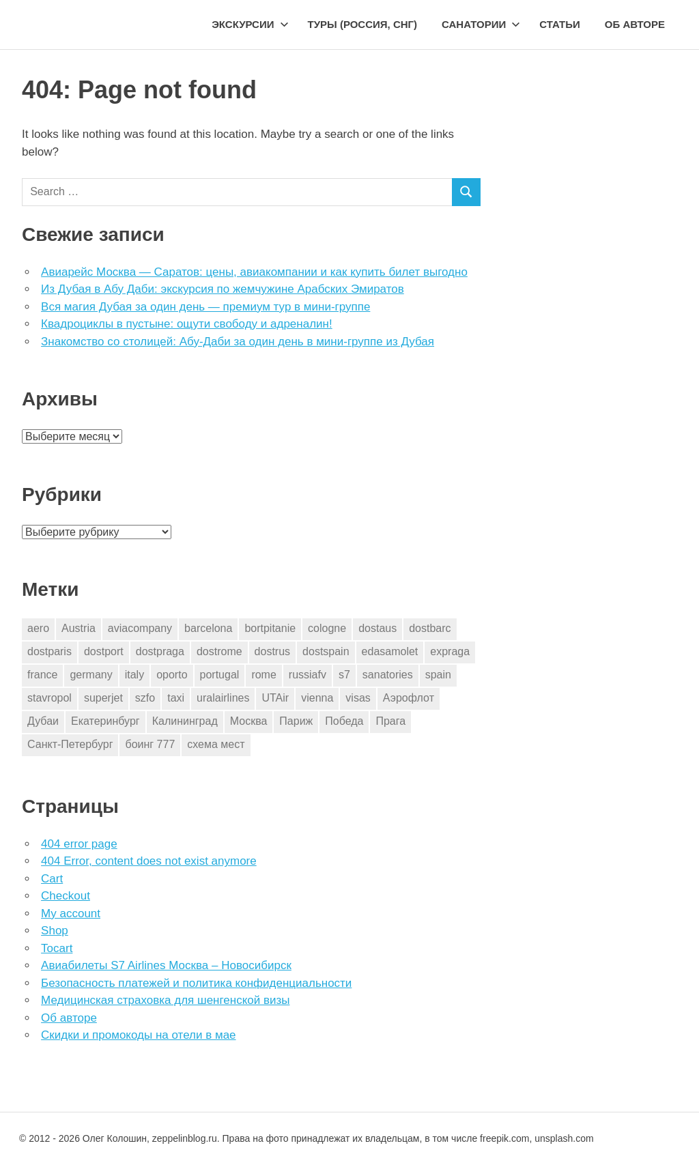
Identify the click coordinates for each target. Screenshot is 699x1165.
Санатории (481, 24)
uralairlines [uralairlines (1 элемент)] (223, 698)
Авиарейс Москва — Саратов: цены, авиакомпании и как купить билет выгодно (254, 271)
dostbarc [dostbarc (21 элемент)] (430, 628)
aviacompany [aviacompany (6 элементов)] (140, 628)
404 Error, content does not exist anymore (149, 860)
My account (70, 913)
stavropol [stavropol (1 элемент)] (49, 698)
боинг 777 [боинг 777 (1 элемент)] (150, 744)
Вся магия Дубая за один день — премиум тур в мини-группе (205, 306)
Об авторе (635, 24)
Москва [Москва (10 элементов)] (249, 721)
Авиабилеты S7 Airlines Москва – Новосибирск (166, 965)
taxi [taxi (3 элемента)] (175, 698)
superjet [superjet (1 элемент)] (103, 698)
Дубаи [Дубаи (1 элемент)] (43, 721)
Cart (52, 878)
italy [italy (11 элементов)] (134, 674)
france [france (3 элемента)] (42, 674)
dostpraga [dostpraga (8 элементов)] (160, 651)
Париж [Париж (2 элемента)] (296, 721)
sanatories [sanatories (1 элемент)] (387, 674)
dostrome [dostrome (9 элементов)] (219, 651)
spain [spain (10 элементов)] (438, 674)
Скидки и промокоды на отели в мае (138, 1035)
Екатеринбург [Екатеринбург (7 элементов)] (105, 721)
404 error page (79, 843)
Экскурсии (250, 24)
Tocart (56, 948)
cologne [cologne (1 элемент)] (327, 628)
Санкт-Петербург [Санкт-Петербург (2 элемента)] (70, 744)
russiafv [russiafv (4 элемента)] (307, 674)
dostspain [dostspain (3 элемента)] (326, 651)
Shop (54, 930)
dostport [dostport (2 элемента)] (104, 651)
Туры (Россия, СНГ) (363, 24)
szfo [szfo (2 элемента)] (145, 698)
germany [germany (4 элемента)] (91, 674)
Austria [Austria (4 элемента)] (78, 628)
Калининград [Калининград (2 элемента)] (185, 721)
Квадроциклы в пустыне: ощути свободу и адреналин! (186, 323)
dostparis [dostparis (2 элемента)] (49, 651)
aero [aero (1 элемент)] (38, 628)
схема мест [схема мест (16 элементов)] (215, 744)
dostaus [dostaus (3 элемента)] (377, 628)
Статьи (559, 24)
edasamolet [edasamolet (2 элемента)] (390, 651)
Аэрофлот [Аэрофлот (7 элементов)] (408, 698)
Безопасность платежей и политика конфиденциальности (196, 983)
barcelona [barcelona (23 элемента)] (208, 628)
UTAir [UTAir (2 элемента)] (275, 698)
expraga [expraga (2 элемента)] (450, 651)
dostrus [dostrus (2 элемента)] (272, 651)
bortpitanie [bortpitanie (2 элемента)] (270, 628)
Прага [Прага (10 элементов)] (390, 721)
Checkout (65, 895)
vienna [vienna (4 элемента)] (317, 698)
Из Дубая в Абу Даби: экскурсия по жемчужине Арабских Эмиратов (222, 289)
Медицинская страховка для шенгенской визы (165, 1000)
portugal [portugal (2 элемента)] (220, 674)
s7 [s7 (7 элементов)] (344, 674)
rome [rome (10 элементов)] (263, 674)
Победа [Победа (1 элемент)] (344, 721)
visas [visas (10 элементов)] (357, 698)
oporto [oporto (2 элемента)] (171, 674)
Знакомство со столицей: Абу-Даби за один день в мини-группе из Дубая (237, 341)
